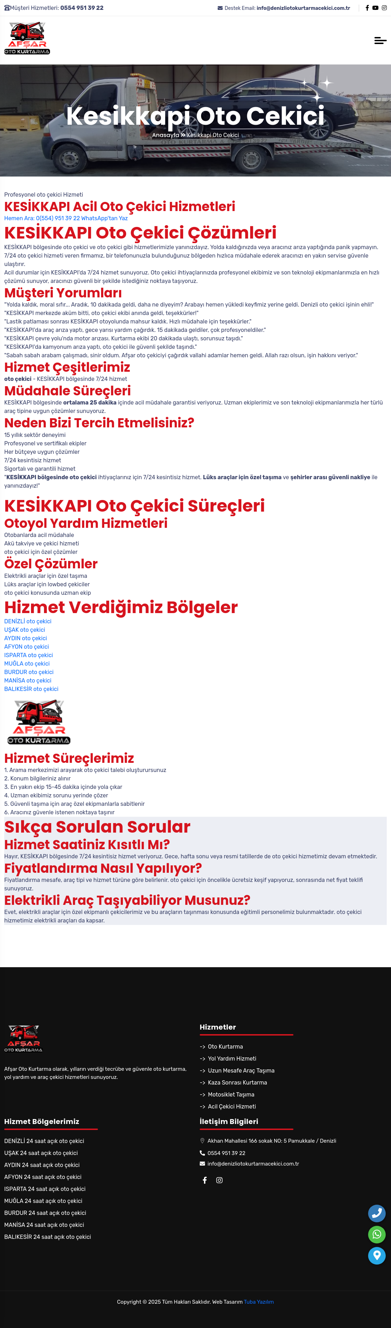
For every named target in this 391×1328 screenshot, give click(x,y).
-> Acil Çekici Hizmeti (228, 1106)
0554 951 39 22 (223, 1153)
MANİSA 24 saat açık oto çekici (44, 1225)
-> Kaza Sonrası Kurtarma (233, 1082)
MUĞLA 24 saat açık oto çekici (43, 1201)
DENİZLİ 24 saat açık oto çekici (44, 1141)
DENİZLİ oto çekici (27, 621)
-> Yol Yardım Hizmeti (228, 1058)
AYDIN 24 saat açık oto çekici (42, 1165)
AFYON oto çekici (26, 646)
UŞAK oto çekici (24, 629)
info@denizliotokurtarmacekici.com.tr (249, 1164)
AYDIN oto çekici (25, 638)
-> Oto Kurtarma (221, 1046)
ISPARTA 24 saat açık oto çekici (45, 1189)
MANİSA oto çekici (27, 680)
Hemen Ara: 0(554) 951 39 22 (42, 218)
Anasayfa (169, 135)
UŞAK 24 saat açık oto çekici (41, 1153)
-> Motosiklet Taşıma (227, 1094)
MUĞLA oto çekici (27, 663)
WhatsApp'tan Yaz (104, 218)
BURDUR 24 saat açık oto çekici (45, 1213)
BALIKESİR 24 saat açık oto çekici (47, 1237)
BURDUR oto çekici (29, 672)
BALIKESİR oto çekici (31, 689)
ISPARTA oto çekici (28, 655)
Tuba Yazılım (259, 1302)
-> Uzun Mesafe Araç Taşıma (237, 1070)
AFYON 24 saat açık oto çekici (42, 1177)
